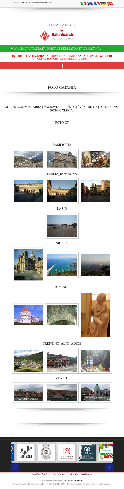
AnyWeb (36, 474)
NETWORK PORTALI (73, 481)
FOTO (103, 106)
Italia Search (86, 474)
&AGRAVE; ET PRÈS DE (60, 106)
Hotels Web (74, 474)
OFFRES (10, 106)
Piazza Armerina (60, 474)
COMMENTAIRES (29, 106)
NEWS (113, 106)
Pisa (43, 474)
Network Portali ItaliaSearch (37, 3)
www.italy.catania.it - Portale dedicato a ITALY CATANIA (56, 48)
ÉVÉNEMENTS (87, 106)
